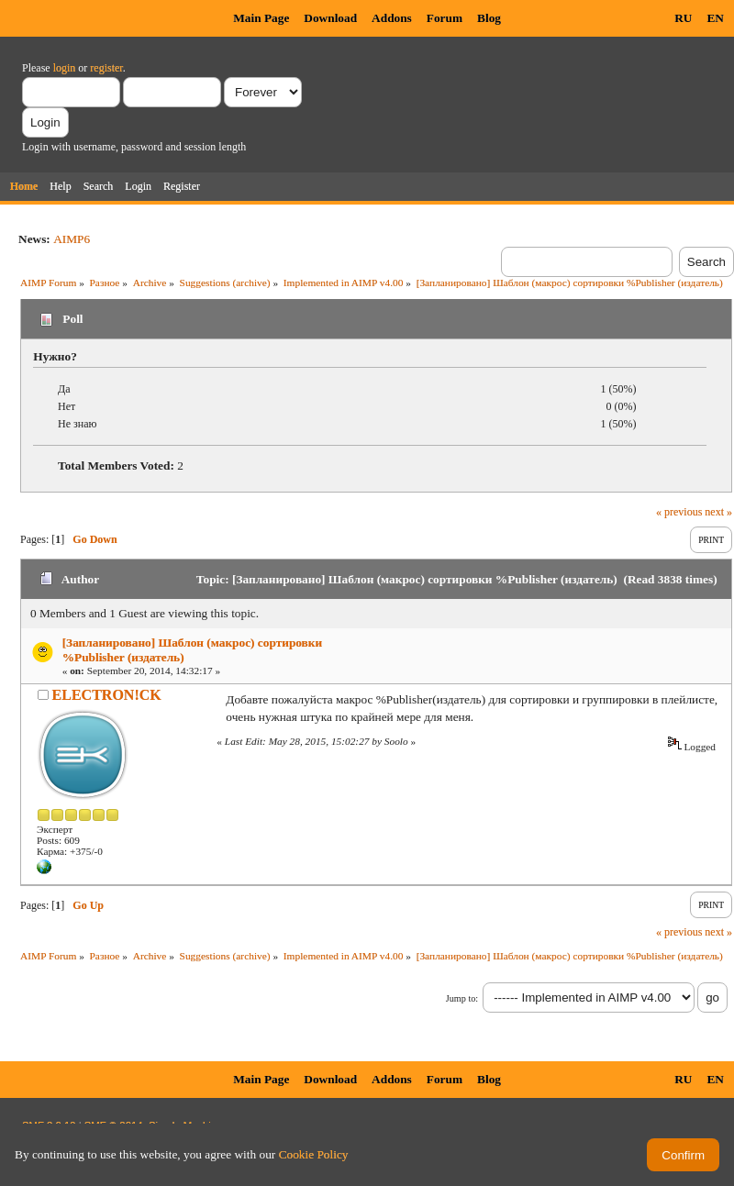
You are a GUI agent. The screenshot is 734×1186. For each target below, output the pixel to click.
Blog (489, 18)
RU (683, 18)
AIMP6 (71, 239)
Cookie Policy (314, 1154)
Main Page (261, 18)
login (64, 67)
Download (330, 18)
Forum (444, 18)
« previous (679, 511)
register (106, 67)
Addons (392, 18)
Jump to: (462, 998)
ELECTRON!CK (106, 695)
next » (718, 511)
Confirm (683, 1155)
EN (715, 18)
